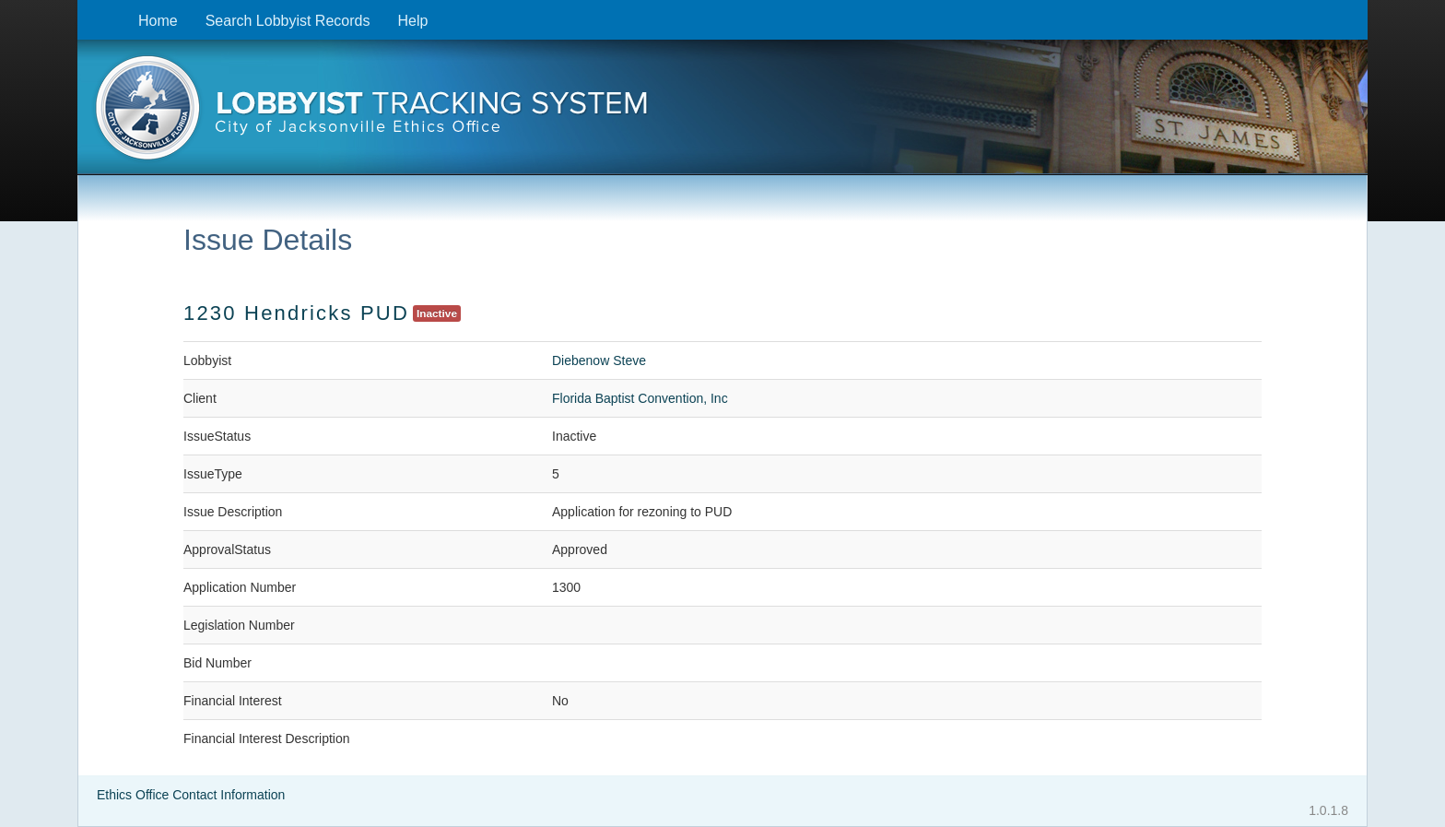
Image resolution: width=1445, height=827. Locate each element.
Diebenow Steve (599, 360)
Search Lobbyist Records (288, 21)
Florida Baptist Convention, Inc (640, 398)
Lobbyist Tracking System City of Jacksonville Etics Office (722, 113)
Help (412, 21)
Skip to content (91, 9)
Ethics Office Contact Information (191, 794)
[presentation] (722, 113)
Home (158, 21)
